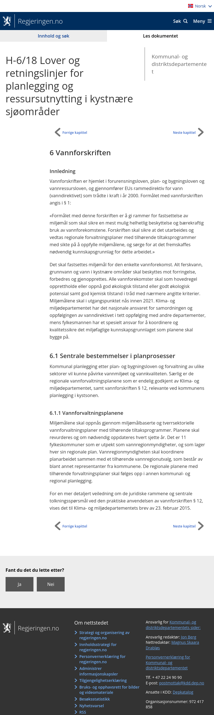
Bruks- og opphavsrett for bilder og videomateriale (109, 689)
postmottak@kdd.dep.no (181, 683)
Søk (177, 21)
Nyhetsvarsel (91, 705)
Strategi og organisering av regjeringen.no (104, 635)
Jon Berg (188, 637)
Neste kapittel (184, 132)
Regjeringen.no (38, 21)
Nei (50, 584)
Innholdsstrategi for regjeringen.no (98, 647)
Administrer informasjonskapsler (98, 671)
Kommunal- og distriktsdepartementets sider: (173, 624)
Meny (199, 21)
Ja (19, 584)
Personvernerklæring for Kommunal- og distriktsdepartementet (168, 662)
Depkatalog (183, 692)
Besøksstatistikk (94, 699)
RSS (82, 712)
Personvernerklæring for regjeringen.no (102, 659)
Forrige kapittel (74, 132)
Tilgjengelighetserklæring (103, 680)
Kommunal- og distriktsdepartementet (179, 64)
